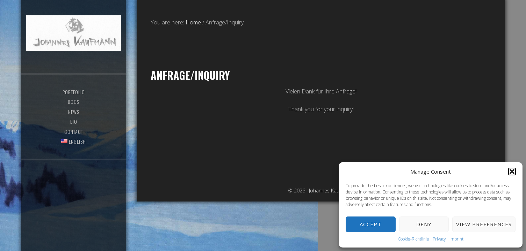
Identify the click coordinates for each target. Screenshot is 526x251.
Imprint (456, 239)
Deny (424, 224)
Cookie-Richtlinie (413, 239)
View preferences (484, 224)
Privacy (439, 239)
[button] (512, 171)
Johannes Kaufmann (73, 33)
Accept (370, 224)
